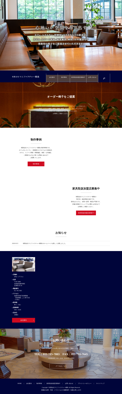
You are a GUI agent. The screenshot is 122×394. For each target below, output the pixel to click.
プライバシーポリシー (85, 383)
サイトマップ (100, 383)
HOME (20, 383)
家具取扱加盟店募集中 (78, 76)
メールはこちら (61, 366)
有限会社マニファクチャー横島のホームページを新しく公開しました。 (45, 243)
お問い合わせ (92, 76)
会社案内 (53, 76)
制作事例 (64, 76)
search (105, 77)
